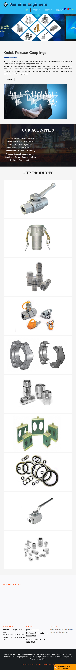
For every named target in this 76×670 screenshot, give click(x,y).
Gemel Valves (10, 654)
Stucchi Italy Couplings (32, 657)
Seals (63, 657)
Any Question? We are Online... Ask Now (64, 667)
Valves (70, 657)
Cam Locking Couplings (26, 654)
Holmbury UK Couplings (46, 654)
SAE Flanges (17, 657)
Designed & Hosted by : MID (31, 664)
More (9, 79)
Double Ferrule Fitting (38, 659)
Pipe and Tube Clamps (51, 657)
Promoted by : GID (48, 664)
